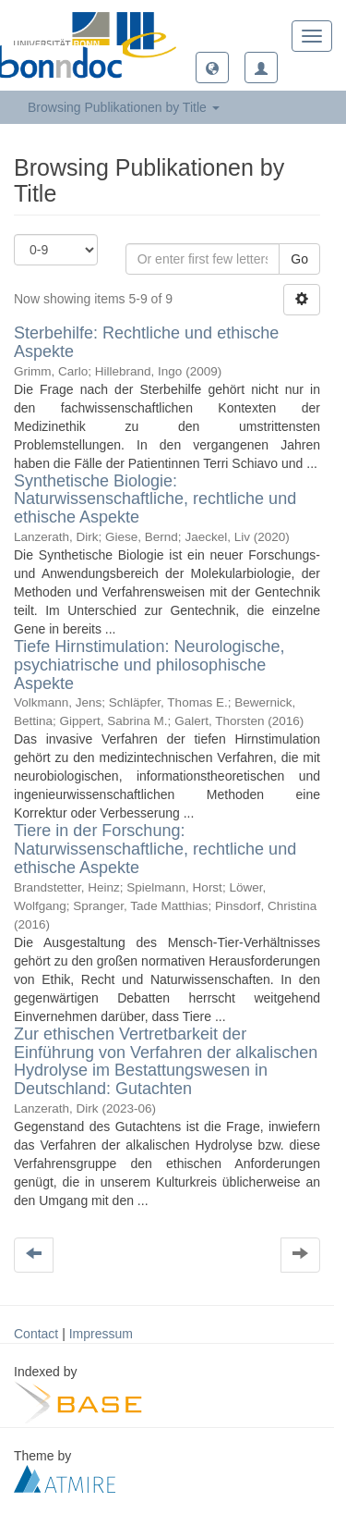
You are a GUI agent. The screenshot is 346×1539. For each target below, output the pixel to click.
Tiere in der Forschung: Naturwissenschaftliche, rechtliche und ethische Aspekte (155, 849)
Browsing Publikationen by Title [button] (124, 107)
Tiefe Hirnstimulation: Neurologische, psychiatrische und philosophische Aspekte (149, 665)
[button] (212, 67)
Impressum (101, 1333)
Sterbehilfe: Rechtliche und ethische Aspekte (146, 342)
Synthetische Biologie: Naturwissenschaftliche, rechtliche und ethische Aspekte (155, 499)
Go (299, 259)
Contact (36, 1333)
